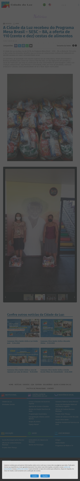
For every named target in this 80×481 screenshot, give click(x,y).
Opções (45, 476)
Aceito (34, 476)
